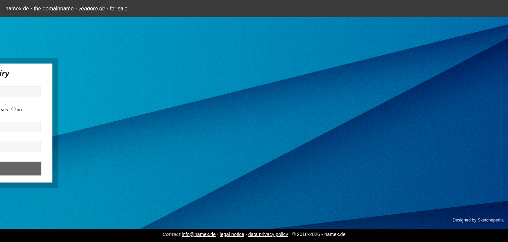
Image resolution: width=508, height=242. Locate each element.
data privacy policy (268, 234)
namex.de (17, 8)
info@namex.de (199, 234)
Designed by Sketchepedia (478, 220)
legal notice (232, 234)
